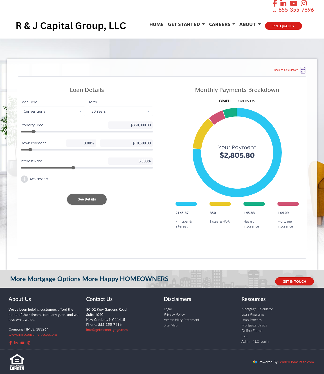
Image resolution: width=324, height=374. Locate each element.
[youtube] (22, 343)
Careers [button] (220, 24)
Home (156, 24)
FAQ (244, 336)
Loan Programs (252, 314)
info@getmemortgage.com (107, 329)
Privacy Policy (174, 314)
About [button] (248, 24)
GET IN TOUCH (294, 281)
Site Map (171, 325)
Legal (168, 309)
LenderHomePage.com (296, 362)
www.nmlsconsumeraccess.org (33, 334)
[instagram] (28, 343)
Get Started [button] (184, 24)
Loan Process (251, 319)
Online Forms (251, 330)
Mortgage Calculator (257, 309)
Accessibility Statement (181, 319)
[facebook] (10, 343)
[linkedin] (16, 343)
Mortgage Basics (254, 325)
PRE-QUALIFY (283, 26)
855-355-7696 (293, 9)
